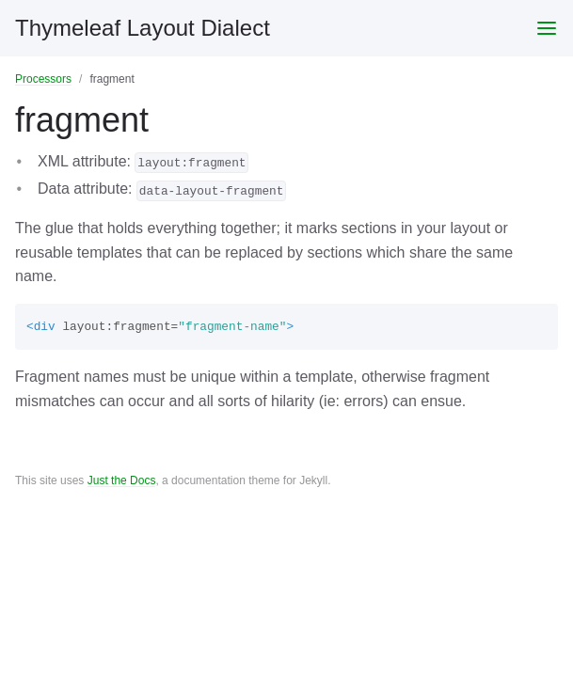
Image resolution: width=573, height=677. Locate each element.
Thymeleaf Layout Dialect (142, 27)
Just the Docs (122, 480)
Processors (43, 79)
